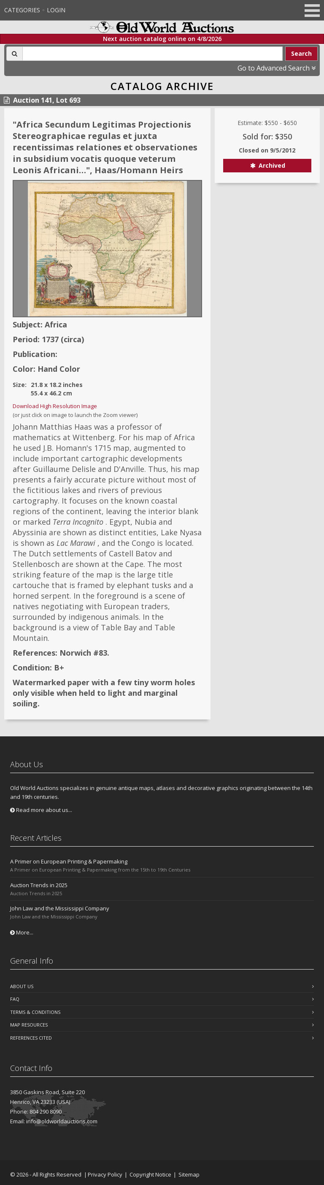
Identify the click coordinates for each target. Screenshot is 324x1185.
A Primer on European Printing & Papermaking (68, 861)
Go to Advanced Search (277, 68)
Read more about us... (41, 810)
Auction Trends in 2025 (39, 885)
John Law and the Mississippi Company (59, 908)
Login (56, 10)
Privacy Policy (105, 1174)
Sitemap (189, 1174)
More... (21, 932)
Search (301, 53)
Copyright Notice (150, 1174)
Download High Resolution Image (55, 406)
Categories (22, 10)
